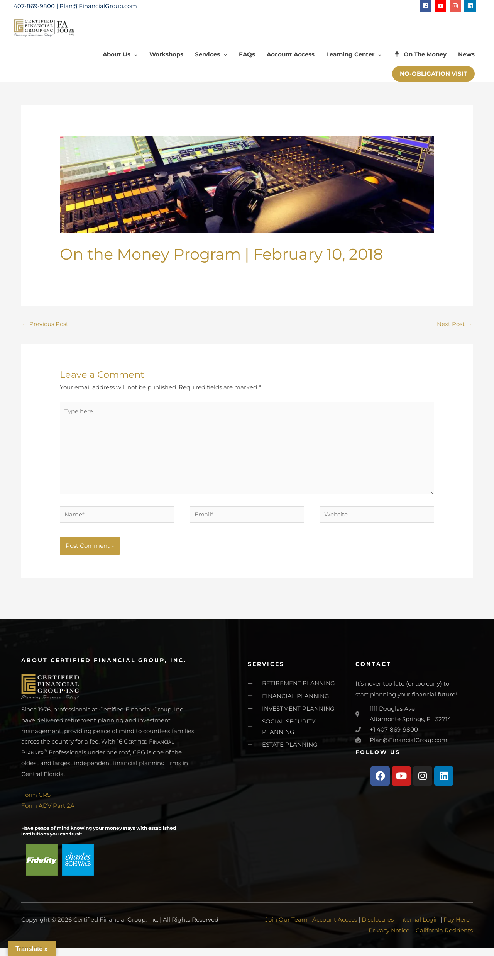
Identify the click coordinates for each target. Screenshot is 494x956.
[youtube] (441, 6)
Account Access (334, 928)
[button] (433, 79)
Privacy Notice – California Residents (421, 938)
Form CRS (36, 803)
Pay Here (456, 928)
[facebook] (426, 6)
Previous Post (45, 329)
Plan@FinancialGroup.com (98, 6)
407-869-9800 (34, 6)
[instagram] (456, 6)
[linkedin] (471, 6)
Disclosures (378, 928)
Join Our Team (286, 928)
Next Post (454, 329)
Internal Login (418, 928)
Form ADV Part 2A (47, 814)
